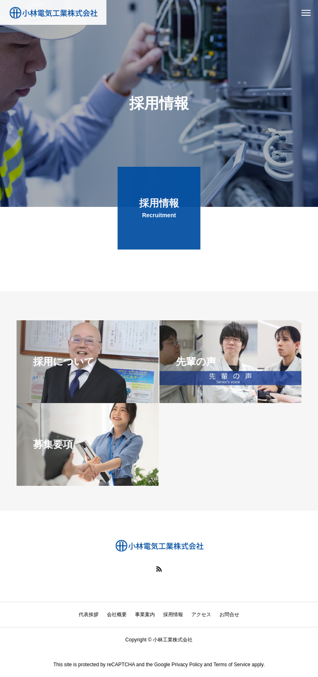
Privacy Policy (186, 664)
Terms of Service (231, 664)
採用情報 (173, 614)
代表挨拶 (89, 614)
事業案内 (145, 614)
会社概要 (117, 614)
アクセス (201, 614)
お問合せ (229, 614)
